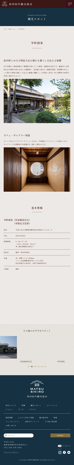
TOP (5, 29)
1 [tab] (28, 366)
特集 (24, 405)
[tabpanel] (37, 349)
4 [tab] (38, 366)
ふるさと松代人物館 (26, 417)
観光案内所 (44, 417)
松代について (11, 405)
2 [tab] (32, 366)
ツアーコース (52, 405)
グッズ (21, 409)
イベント (9, 409)
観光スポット (13, 29)
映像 (56, 417)
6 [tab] (45, 366)
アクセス (33, 409)
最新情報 (9, 417)
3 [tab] (35, 366)
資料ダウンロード (33, 421)
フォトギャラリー (13, 421)
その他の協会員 (52, 421)
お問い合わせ (11, 424)
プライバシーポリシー (12, 452)
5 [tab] (42, 366)
